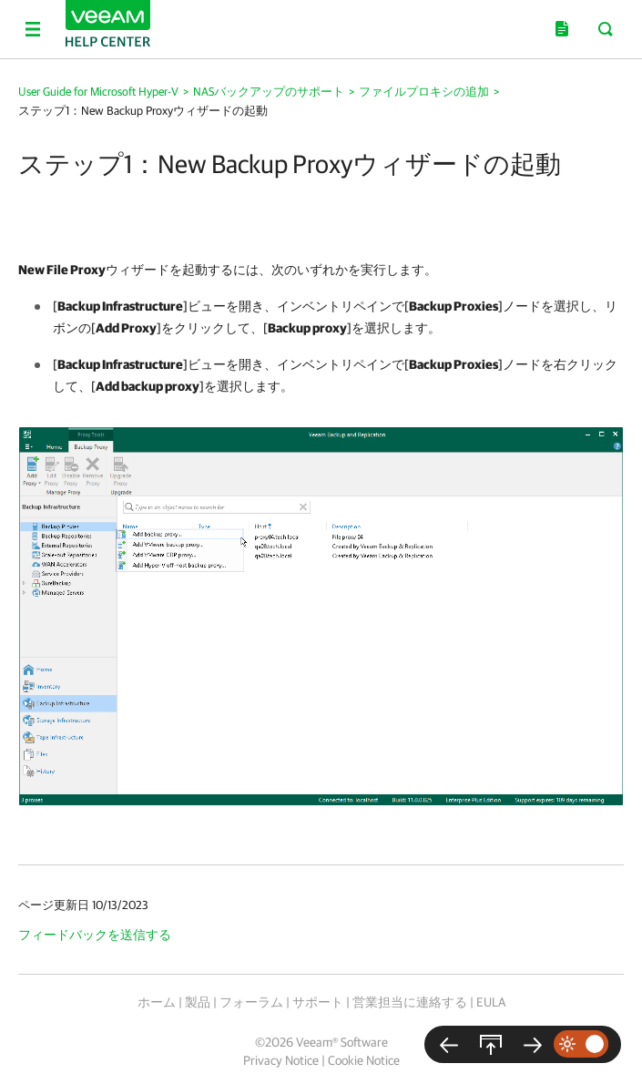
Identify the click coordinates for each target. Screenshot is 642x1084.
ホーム (157, 1002)
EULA (490, 1002)
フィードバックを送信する (94, 934)
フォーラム (251, 1002)
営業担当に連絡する (409, 1002)
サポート (317, 1002)
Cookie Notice (364, 1060)
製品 (197, 1002)
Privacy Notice (281, 1060)
